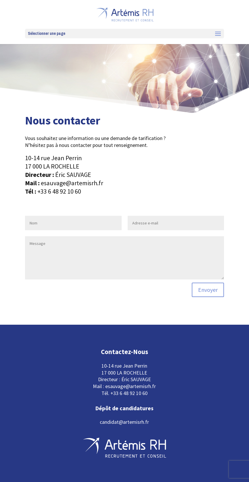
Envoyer (208, 289)
